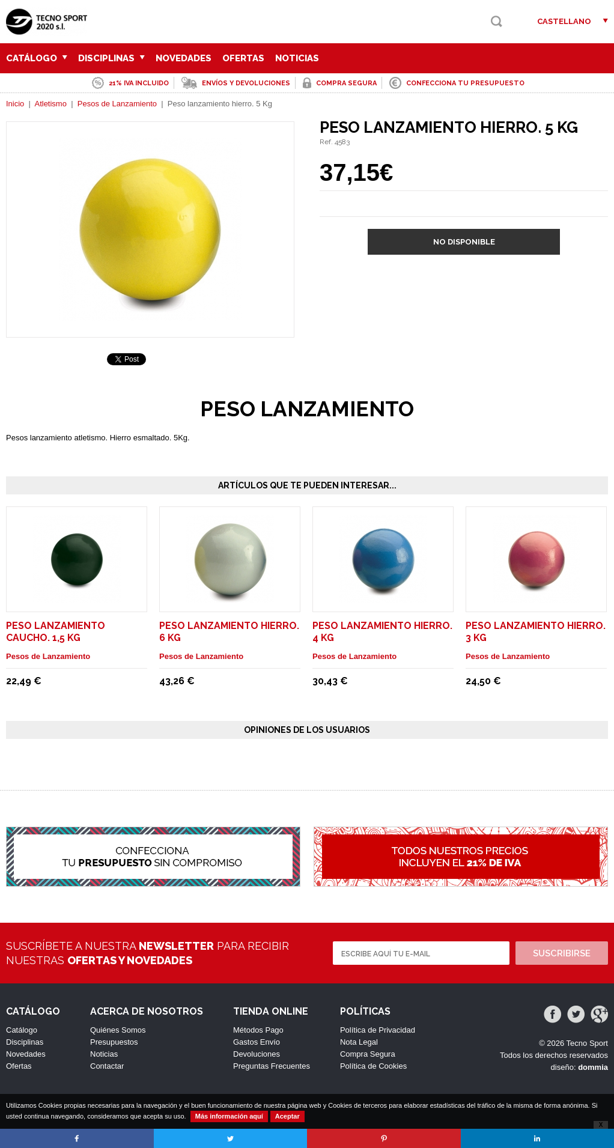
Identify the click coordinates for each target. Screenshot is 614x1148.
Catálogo (36, 58)
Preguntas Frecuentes (271, 1066)
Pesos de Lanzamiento (117, 103)
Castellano (564, 21)
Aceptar (287, 1116)
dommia (593, 1067)
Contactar (107, 1066)
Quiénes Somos (118, 1029)
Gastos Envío (256, 1041)
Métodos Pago (258, 1029)
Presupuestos (114, 1041)
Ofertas (243, 58)
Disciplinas (111, 58)
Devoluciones (256, 1053)
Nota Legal (359, 1041)
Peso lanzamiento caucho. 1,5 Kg (55, 631)
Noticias (297, 58)
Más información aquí (229, 1116)
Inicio (15, 103)
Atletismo (50, 103)
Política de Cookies (373, 1066)
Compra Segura (367, 1053)
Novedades (183, 58)
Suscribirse (562, 953)
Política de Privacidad (377, 1029)
